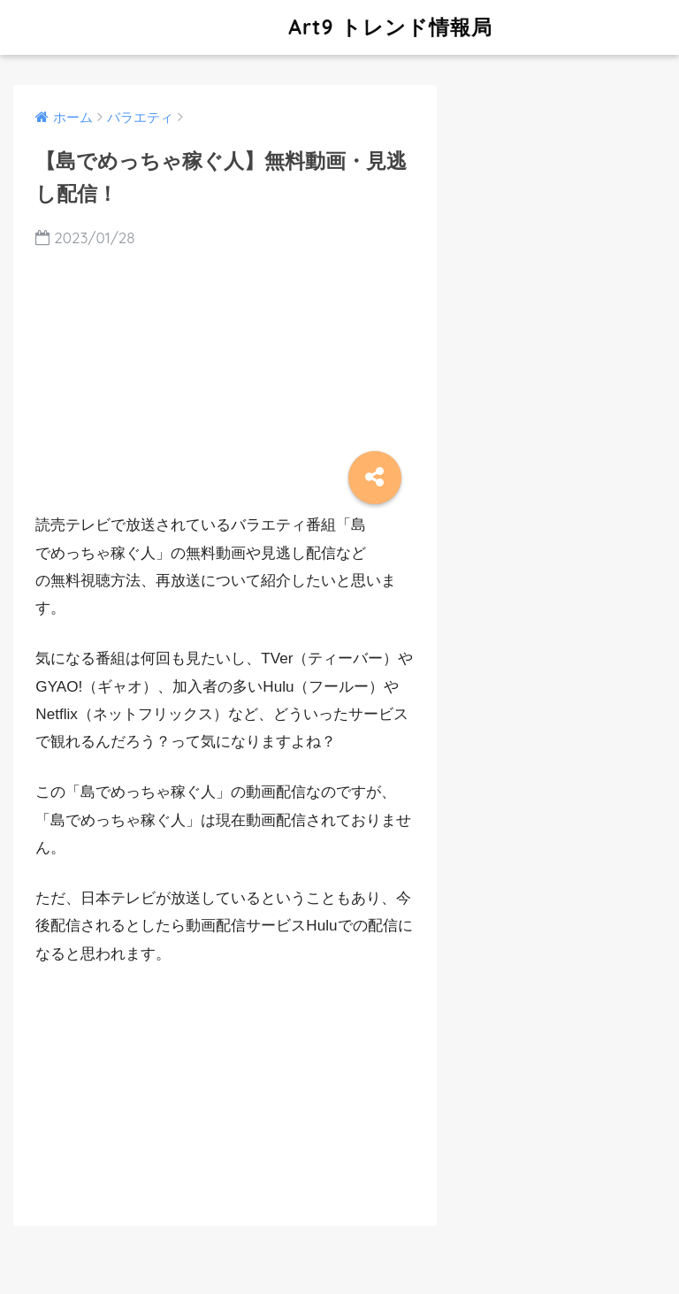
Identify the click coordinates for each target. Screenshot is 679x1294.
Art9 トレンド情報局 (255, 27)
